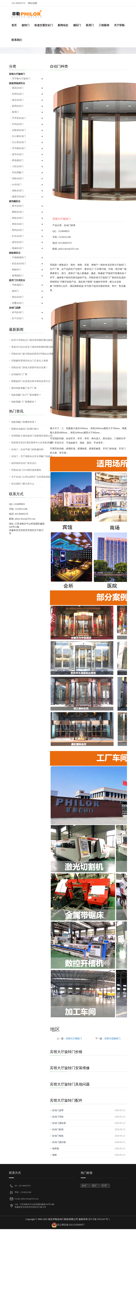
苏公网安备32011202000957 (70, 1225)
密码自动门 (17, 230)
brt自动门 (16, 184)
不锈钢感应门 (19, 257)
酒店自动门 (17, 88)
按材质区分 (14, 253)
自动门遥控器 (59, 1142)
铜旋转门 (16, 269)
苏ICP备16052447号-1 (99, 1219)
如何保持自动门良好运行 (24, 463)
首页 (14, 25)
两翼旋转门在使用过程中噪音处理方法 (30, 381)
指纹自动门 (17, 218)
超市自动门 (17, 154)
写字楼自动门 (19, 148)
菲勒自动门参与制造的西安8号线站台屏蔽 (32, 354)
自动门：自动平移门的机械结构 (27, 449)
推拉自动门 (17, 297)
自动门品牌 (14, 308)
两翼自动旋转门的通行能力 (25, 429)
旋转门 (25, 25)
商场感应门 (17, 160)
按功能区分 (14, 201)
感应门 (77, 25)
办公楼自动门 (19, 136)
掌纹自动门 (17, 224)
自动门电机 (58, 1136)
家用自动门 (17, 106)
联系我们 (16, 40)
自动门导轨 (58, 1117)
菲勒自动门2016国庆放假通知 (26, 470)
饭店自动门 (17, 100)
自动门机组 (58, 1129)
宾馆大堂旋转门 (112, 1038)
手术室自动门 (19, 118)
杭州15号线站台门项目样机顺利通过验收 (32, 340)
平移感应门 (17, 285)
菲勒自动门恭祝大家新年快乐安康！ (29, 367)
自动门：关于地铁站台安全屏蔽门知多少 (32, 456)
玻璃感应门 (17, 275)
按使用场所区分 (17, 83)
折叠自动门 (17, 303)
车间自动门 (17, 124)
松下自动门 (17, 318)
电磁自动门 (17, 248)
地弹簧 (55, 1148)
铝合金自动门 (19, 263)
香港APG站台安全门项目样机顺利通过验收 (33, 347)
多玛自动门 (17, 312)
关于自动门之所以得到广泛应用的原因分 (32, 477)
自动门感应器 (59, 1123)
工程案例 (104, 25)
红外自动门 (17, 236)
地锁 (54, 1155)
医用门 (90, 25)
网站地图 (32, 3)
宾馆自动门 (17, 94)
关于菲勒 (119, 25)
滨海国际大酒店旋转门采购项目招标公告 (32, 436)
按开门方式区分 (17, 280)
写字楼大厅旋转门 (21, 78)
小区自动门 (17, 166)
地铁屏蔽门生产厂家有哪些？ (26, 395)
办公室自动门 (19, 142)
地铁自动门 (17, 190)
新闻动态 (63, 25)
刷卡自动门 (17, 206)
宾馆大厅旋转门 (17, 74)
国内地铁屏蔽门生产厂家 (24, 388)
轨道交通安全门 (43, 25)
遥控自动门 (17, 242)
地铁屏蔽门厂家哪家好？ (24, 402)
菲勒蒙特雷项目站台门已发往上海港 (29, 360)
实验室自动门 (19, 130)
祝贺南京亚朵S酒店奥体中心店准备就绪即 (32, 442)
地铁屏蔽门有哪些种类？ (24, 422)
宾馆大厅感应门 (74, 1038)
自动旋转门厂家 (19, 374)
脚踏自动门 (17, 212)
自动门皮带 (58, 1110)
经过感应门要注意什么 (22, 484)
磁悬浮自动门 (19, 196)
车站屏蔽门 (17, 172)
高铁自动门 (17, 178)
